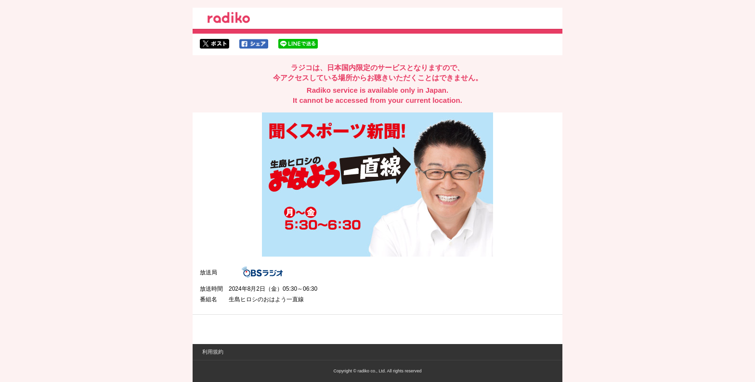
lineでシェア (298, 44)
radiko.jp (229, 19)
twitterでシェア (214, 44)
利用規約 (212, 352)
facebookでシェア (253, 44)
